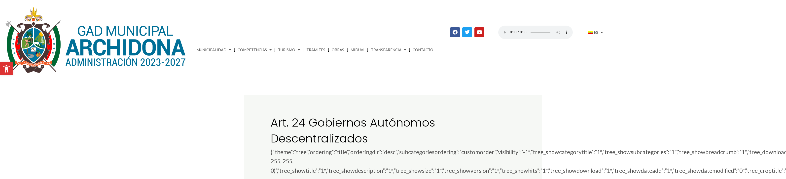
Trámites (315, 49)
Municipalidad (213, 49)
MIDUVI (357, 49)
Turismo (289, 49)
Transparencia (388, 49)
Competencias (255, 49)
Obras (338, 49)
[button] (6, 68)
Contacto (423, 49)
